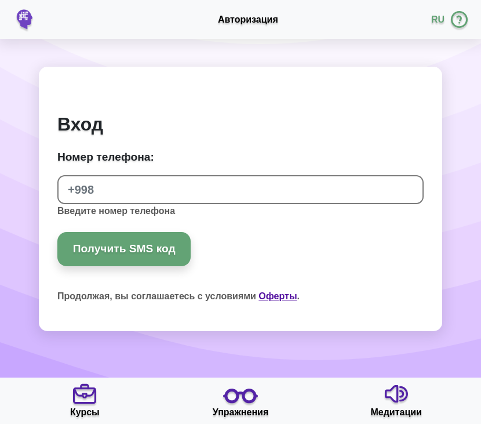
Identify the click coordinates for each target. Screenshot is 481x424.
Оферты (277, 296)
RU (437, 19)
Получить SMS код (124, 248)
